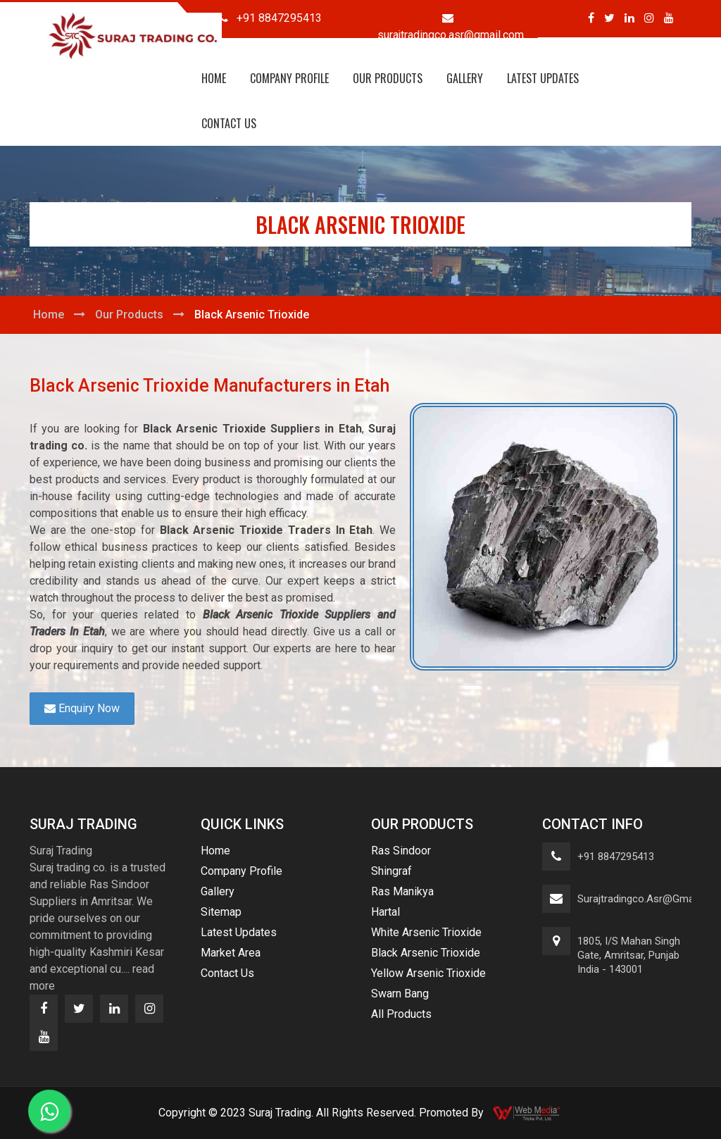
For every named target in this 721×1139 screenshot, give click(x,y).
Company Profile (289, 78)
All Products (401, 1014)
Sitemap (221, 912)
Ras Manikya (402, 891)
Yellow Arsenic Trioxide (428, 973)
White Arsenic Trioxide (426, 932)
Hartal (385, 912)
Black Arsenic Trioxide (425, 952)
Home (213, 78)
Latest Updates (543, 78)
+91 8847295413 (615, 856)
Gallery (464, 78)
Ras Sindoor (401, 850)
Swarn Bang (400, 993)
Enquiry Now (82, 708)
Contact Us (228, 123)
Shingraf (391, 871)
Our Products (387, 78)
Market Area (231, 952)
